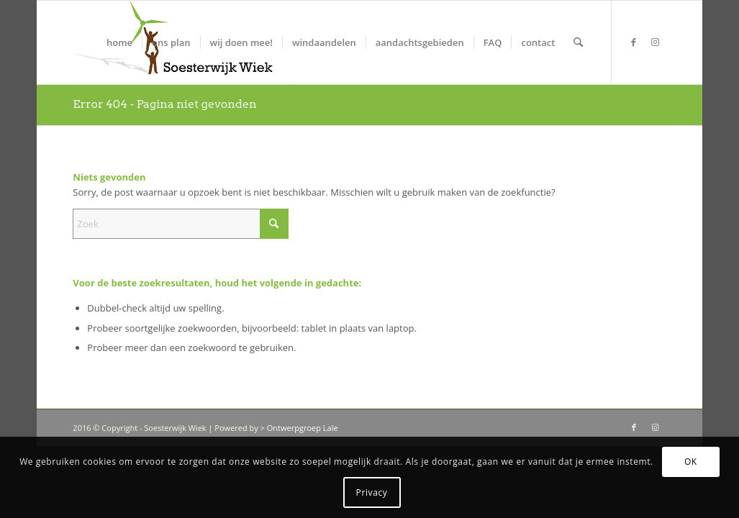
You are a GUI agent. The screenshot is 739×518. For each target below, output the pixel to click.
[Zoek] (578, 42)
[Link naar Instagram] (655, 42)
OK (690, 461)
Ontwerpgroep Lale (302, 427)
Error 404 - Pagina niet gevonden (164, 104)
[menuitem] (119, 42)
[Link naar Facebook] (634, 42)
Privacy (372, 492)
